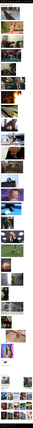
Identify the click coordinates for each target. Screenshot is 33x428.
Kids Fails (10, 400)
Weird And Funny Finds (10, 410)
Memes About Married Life (29, 420)
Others (25, 1)
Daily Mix (29, 400)
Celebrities (17, 1)
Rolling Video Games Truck (28, 388)
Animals (10, 1)
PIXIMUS (4, 1)
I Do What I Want (16, 419)
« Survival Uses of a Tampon (4, 388)
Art (13, 1)
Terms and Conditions (7, 425)
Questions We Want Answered (16, 410)
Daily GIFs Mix (4, 419)
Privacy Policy (13, 425)
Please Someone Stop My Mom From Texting (16, 400)
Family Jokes (22, 400)
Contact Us (2, 425)
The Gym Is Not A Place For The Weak (29, 410)
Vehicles (30, 1)
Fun (22, 1)
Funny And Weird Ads (4, 400)
